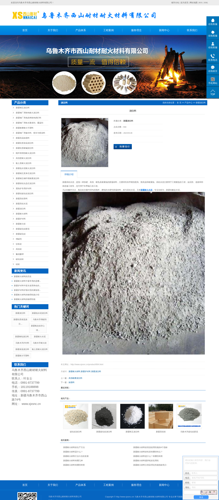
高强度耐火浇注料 (23, 158)
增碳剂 (19, 239)
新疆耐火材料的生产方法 (74, 447)
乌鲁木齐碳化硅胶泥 (189, 432)
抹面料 (71, 382)
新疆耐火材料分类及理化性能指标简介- (150, 465)
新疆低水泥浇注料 (40, 313)
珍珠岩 (19, 244)
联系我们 (192, 30)
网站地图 (193, 2)
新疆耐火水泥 (40, 336)
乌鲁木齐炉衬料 (22, 343)
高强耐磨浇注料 (75, 378)
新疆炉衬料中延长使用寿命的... (27, 285)
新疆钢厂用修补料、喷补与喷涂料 (30, 133)
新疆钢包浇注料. (22, 336)
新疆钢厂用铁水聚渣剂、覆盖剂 (29, 123)
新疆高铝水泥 (22, 204)
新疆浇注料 (21, 209)
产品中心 (188, 102)
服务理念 (136, 30)
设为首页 (184, 2)
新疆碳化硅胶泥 (22, 229)
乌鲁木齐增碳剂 (40, 319)
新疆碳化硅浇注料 (104, 432)
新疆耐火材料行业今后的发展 (76, 456)
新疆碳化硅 (21, 234)
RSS (200, 2)
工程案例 (108, 30)
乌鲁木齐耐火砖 (40, 343)
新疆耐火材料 (22, 214)
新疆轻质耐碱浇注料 (24, 148)
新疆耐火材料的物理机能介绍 (26, 295)
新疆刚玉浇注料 (132, 432)
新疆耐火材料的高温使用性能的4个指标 (150, 447)
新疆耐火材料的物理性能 (24, 299)
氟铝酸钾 (20, 254)
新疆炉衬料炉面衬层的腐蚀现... (27, 290)
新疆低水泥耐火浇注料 (25, 168)
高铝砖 (19, 249)
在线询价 (123, 146)
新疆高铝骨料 (22, 198)
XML (206, 2)
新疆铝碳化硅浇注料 (24, 193)
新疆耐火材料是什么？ (73, 452)
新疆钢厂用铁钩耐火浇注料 (27, 113)
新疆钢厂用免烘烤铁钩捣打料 (28, 118)
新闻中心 (164, 30)
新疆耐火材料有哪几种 (73, 460)
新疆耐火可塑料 (22, 356)
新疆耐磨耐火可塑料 (24, 128)
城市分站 (175, 2)
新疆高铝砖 (161, 432)
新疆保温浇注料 (22, 349)
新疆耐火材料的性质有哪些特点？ (148, 452)
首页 (25, 30)
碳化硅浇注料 (76, 432)
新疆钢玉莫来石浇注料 (25, 173)
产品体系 (80, 30)
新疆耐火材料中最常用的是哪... (27, 281)
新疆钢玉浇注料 (22, 108)
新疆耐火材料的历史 (22, 276)
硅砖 (18, 264)
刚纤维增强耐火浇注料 (25, 153)
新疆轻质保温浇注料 (24, 143)
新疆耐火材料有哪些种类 (74, 465)
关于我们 (53, 30)
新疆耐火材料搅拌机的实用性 (146, 460)
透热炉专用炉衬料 (23, 188)
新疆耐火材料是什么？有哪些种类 (148, 456)
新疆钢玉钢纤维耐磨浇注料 (27, 178)
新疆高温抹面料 (22, 138)
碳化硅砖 (20, 259)
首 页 (179, 102)
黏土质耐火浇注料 (23, 163)
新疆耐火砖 (21, 224)
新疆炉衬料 (21, 219)
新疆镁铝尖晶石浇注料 (25, 183)
